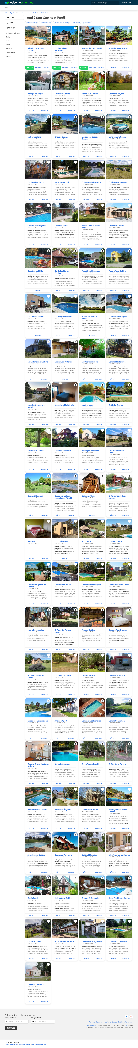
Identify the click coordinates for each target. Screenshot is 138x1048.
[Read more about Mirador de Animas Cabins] (36, 49)
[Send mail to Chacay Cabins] (71, 157)
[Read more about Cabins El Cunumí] (35, 496)
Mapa (10, 23)
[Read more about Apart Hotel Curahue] (91, 271)
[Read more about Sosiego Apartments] (118, 630)
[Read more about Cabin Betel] (33, 898)
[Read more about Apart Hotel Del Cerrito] (64, 405)
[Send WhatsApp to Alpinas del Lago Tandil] (83, 68)
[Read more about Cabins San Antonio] (63, 362)
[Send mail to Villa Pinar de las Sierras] (125, 872)
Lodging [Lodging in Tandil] (15, 8)
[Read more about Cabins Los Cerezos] (90, 810)
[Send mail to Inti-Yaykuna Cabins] (98, 470)
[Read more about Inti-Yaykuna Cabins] (90, 451)
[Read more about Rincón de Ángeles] (63, 810)
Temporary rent (11, 53)
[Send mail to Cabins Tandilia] (44, 959)
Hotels (8, 45)
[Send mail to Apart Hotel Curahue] (98, 291)
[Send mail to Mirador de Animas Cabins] (38, 68)
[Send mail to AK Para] (44, 559)
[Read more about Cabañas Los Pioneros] (91, 721)
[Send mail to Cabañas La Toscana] (125, 959)
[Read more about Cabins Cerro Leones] (118, 182)
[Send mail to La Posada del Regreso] (98, 604)
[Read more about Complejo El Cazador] (64, 317)
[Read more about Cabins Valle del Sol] (63, 585)
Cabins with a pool (31, 22)
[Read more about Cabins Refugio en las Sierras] (37, 586)
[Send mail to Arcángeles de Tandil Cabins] (125, 829)
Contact (114, 1022)
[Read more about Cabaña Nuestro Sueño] (119, 585)
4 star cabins (89, 22)
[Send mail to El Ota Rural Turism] (125, 784)
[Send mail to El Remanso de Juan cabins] (125, 516)
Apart (7, 41)
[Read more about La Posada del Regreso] (91, 585)
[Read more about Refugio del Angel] (35, 94)
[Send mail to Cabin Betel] (44, 916)
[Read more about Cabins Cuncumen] (117, 721)
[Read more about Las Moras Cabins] (62, 94)
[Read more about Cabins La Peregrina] (63, 855)
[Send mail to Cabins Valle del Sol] (71, 604)
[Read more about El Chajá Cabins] (61, 541)
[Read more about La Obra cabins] (34, 137)
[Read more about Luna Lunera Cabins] (117, 137)
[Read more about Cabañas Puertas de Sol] (38, 721)
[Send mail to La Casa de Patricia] (125, 695)
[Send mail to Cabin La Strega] (125, 425)
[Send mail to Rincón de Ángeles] (71, 829)
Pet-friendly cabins (46, 22)
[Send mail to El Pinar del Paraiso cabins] (71, 650)
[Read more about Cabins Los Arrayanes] (37, 226)
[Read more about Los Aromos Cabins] (90, 362)
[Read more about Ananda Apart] (61, 721)
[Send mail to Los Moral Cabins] (125, 245)
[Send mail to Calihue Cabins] (125, 559)
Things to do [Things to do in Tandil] (60, 8)
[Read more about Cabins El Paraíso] (89, 855)
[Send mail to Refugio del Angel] (44, 111)
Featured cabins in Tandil (62, 22)
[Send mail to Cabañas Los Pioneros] (98, 738)
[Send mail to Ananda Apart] (71, 738)
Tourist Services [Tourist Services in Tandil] (38, 8)
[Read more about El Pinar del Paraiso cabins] (63, 631)
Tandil (126, 1026)
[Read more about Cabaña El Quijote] (35, 317)
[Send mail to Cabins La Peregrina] (71, 872)
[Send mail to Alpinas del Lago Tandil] (92, 68)
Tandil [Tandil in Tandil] (7, 8)
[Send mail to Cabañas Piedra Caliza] (98, 200)
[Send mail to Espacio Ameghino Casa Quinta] (44, 784)
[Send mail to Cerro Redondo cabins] (98, 784)
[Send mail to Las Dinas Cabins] (98, 695)
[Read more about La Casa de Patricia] (117, 676)
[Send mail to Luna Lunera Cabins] (125, 157)
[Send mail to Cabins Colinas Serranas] (65, 68)
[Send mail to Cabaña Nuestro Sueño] (125, 604)
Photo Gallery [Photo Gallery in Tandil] (81, 8)
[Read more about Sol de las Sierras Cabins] (62, 272)
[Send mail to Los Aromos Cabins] (98, 379)
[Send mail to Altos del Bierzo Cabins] (125, 68)
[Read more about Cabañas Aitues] (61, 226)
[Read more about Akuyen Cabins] (88, 630)
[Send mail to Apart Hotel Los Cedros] (71, 959)
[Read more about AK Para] (31, 541)
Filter (10, 18)
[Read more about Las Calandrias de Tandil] (116, 452)
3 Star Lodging (77, 22)
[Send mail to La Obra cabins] (44, 157)
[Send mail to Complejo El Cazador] (71, 336)
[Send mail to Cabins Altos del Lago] (44, 200)
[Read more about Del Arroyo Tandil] (62, 182)
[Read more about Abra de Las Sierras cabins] (36, 677)
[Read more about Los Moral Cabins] (116, 226)
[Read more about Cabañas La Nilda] (35, 271)
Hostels (8, 57)
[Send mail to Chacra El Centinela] (98, 916)
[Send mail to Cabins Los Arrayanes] (44, 245)
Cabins (8, 37)
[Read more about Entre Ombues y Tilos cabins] (91, 227)
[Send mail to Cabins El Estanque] (125, 379)
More (104, 8)
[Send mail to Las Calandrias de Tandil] (125, 470)
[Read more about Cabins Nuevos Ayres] (118, 317)
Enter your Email (36, 1018)
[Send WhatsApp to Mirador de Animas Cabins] (29, 68)
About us (92, 1022)
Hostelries (9, 49)
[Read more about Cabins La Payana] (116, 94)
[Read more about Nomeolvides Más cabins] (89, 318)
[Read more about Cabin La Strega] (116, 405)
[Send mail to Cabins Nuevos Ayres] (125, 336)
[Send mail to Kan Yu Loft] (98, 559)
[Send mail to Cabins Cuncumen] (125, 738)
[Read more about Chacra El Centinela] (90, 898)
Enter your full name (11, 1018)
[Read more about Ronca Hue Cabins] (90, 94)
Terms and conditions (103, 1022)
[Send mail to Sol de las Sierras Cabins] (71, 291)
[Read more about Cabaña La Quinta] (63, 676)
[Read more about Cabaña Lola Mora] (63, 451)
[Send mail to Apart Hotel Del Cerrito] (71, 425)
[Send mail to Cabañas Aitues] (71, 245)
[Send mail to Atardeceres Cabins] (44, 872)
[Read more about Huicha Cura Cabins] (63, 898)
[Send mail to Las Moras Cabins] (71, 111)
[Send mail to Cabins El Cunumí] (44, 516)
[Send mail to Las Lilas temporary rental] (44, 425)
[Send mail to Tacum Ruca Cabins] (125, 291)
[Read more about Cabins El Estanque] (117, 362)
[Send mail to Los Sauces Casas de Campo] (98, 157)
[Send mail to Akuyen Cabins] (98, 650)
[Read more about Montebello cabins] (36, 630)
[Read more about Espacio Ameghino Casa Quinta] (38, 765)
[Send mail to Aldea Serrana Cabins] (44, 829)
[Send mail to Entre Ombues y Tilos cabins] (98, 245)
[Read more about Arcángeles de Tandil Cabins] (118, 811)
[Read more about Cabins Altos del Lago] (37, 182)
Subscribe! (11, 1028)
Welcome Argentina (93, 1026)
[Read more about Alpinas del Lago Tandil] (92, 48)
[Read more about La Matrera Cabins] (36, 451)
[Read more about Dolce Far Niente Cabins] (119, 898)
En (130, 3)
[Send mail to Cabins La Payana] (125, 111)
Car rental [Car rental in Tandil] (27, 8)
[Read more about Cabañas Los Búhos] (36, 985)
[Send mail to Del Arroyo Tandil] (71, 200)
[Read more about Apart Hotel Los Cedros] (64, 942)
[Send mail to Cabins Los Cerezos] (98, 829)
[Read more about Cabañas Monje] (88, 496)
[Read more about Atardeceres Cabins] (36, 855)
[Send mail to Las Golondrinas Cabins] (44, 379)
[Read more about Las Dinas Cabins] (89, 676)
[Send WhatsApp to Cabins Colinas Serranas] (56, 68)
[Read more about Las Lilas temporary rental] (36, 406)
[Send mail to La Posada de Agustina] (98, 959)
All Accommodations (13, 33)
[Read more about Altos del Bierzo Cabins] (118, 48)
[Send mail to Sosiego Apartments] (125, 650)
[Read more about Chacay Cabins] (61, 137)
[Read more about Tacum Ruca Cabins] (117, 271)
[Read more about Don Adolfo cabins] (62, 764)
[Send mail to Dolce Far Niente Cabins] (125, 916)
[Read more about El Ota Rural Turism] (117, 764)
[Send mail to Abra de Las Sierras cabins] (44, 695)
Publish (124, 3)
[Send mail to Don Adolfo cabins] (71, 784)
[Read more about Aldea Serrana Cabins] (37, 810)
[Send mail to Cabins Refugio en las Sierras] (44, 604)
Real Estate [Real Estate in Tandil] (71, 8)
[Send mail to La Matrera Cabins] (44, 470)
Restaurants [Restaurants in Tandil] (50, 8)
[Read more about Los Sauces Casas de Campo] (90, 138)
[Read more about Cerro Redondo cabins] (91, 764)
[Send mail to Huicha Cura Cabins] (71, 916)
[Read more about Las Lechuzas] (87, 405)
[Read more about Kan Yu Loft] (87, 541)
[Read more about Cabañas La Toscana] (118, 942)
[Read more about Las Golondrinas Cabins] (38, 362)
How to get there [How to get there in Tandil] (94, 8)
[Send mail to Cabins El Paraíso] (98, 872)
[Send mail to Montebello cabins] (44, 650)
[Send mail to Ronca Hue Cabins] (98, 111)
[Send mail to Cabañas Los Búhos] (44, 1002)
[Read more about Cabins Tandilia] (34, 942)
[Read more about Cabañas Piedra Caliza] (91, 182)
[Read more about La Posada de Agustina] (92, 942)
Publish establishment (125, 1022)
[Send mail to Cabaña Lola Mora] (71, 470)
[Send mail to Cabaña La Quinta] (71, 695)
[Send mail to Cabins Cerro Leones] (125, 200)
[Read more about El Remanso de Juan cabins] (117, 497)
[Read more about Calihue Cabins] (115, 541)
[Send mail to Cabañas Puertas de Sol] (44, 738)
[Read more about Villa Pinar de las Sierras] (119, 855)
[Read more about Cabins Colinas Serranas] (61, 49)
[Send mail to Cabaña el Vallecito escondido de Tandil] (71, 516)
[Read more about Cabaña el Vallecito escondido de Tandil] (63, 497)
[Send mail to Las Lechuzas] (98, 425)
